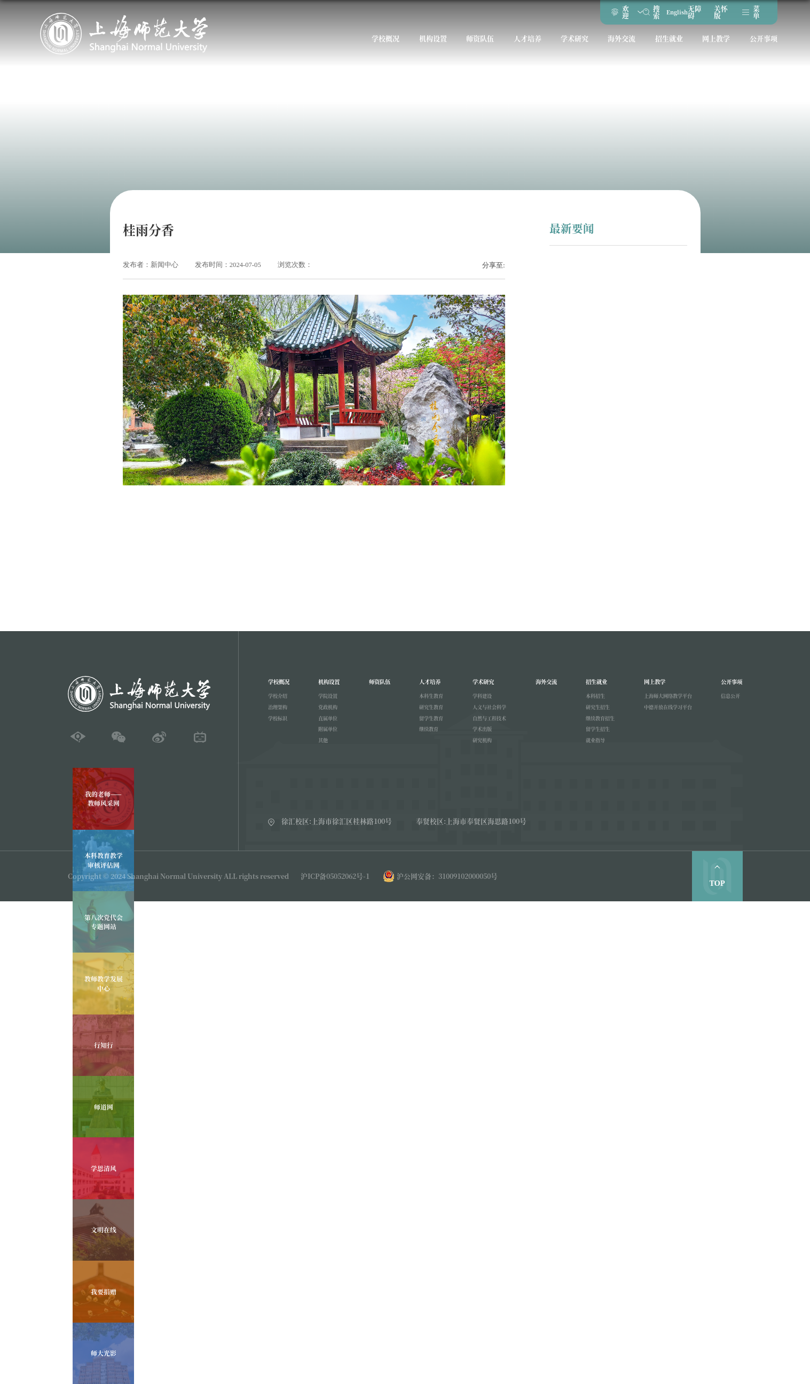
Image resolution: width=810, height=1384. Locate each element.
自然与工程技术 (486, 727)
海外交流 (620, 46)
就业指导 (589, 754)
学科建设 (478, 700)
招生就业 (666, 46)
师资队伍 (480, 46)
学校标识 (280, 727)
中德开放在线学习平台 (663, 714)
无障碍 (686, 14)
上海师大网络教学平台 (663, 700)
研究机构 (478, 754)
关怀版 (713, 14)
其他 (323, 754)
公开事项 (759, 46)
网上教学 (713, 46)
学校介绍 (280, 700)
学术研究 (573, 46)
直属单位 (329, 727)
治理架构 (280, 714)
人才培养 (527, 46)
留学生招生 (592, 740)
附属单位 (329, 740)
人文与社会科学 (486, 714)
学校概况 (388, 46)
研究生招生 (592, 714)
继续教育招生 (595, 727)
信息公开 (726, 700)
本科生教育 (430, 700)
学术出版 (478, 740)
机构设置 (434, 46)
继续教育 (427, 740)
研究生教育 (430, 714)
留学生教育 (430, 727)
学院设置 (329, 700)
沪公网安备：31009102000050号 (447, 876)
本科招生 (589, 700)
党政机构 (329, 714)
